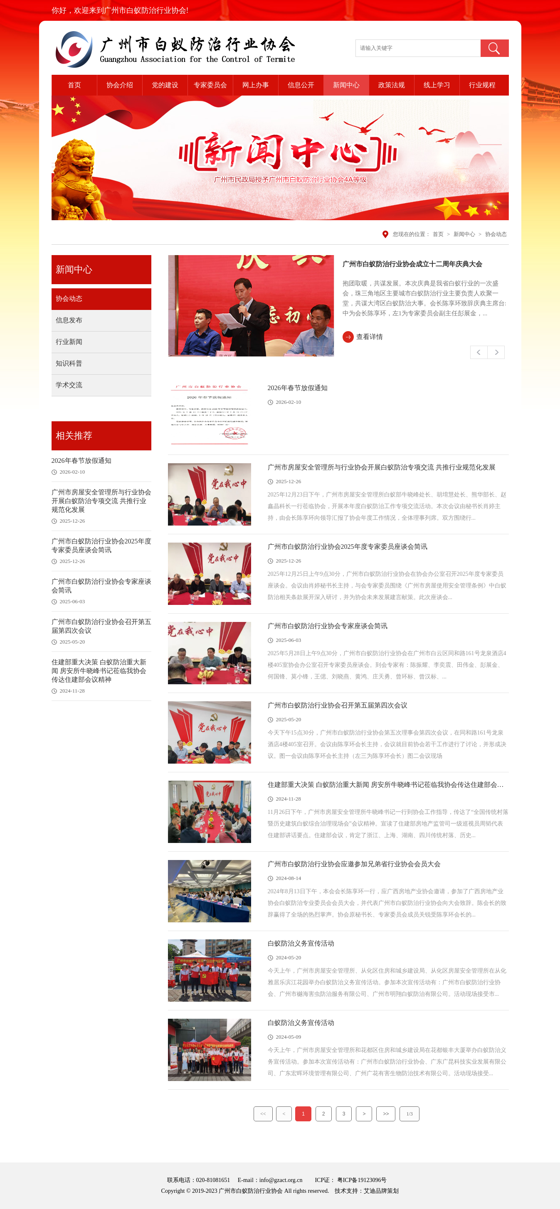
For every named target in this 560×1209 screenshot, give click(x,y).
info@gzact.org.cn (281, 1180)
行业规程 (482, 84)
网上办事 (255, 84)
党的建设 (165, 84)
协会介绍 (119, 84)
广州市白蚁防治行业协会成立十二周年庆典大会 (412, 264)
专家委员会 (210, 84)
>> (386, 1114)
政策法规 (391, 84)
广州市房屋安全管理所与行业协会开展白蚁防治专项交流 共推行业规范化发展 (101, 501)
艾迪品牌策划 (381, 1191)
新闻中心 (346, 84)
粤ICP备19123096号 (361, 1180)
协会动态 (496, 234)
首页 (74, 84)
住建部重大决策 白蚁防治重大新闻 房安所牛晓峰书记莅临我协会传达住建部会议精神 (99, 671)
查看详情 (369, 336)
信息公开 (301, 84)
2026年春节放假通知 (81, 460)
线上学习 (437, 84)
